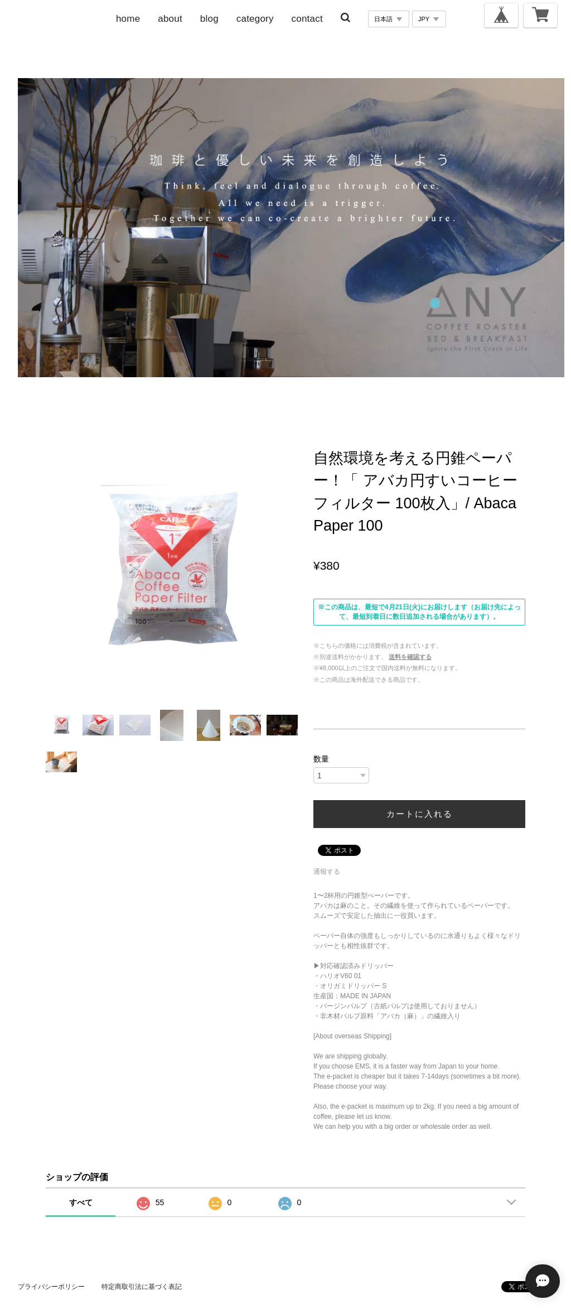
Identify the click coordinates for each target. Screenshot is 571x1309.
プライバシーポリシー (51, 1287)
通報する (326, 871)
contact (307, 18)
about (170, 18)
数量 (321, 759)
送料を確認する (410, 656)
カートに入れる (419, 814)
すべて (81, 1202)
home (128, 18)
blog (209, 18)
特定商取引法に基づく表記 (141, 1287)
